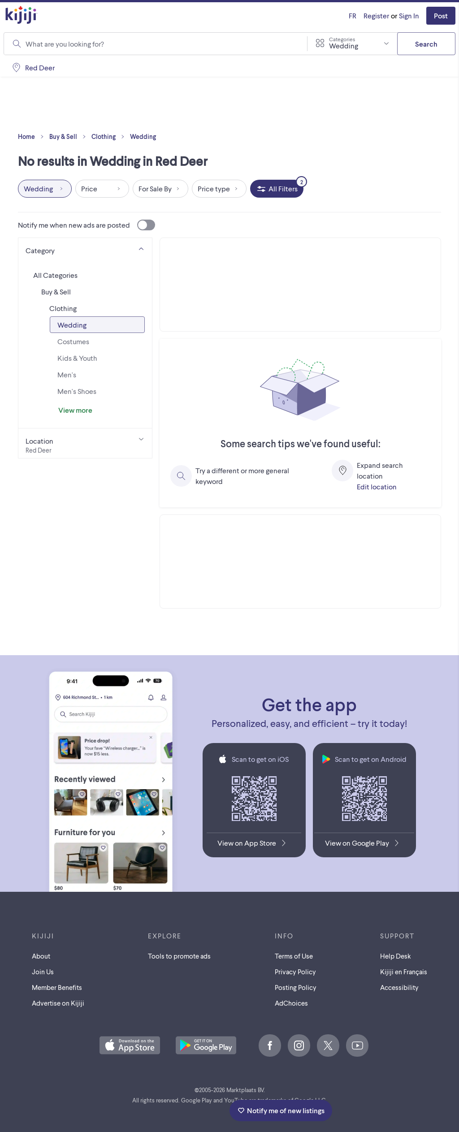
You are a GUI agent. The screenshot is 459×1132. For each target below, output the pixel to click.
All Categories (55, 275)
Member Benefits (57, 987)
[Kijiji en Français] (352, 15)
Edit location (377, 486)
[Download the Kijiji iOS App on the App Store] (254, 845)
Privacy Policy (295, 972)
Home (33, 136)
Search (426, 43)
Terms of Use (294, 956)
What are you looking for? (65, 43)
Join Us (43, 972)
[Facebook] (270, 1045)
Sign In (409, 15)
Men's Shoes (76, 391)
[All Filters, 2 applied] (276, 189)
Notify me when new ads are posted (86, 225)
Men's (66, 374)
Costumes (73, 341)
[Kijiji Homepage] (21, 15)
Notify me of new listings (281, 1110)
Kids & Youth (77, 358)
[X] (328, 1045)
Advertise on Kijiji (58, 1003)
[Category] (85, 248)
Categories (342, 39)
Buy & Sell (69, 136)
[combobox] (160, 44)
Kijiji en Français (403, 972)
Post (441, 15)
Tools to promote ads (179, 956)
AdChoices (291, 1003)
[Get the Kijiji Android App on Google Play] (364, 845)
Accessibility (399, 987)
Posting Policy (295, 987)
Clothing (109, 136)
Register (376, 15)
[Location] (85, 443)
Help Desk (395, 956)
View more (75, 410)
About (41, 956)
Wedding (143, 136)
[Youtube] (357, 1045)
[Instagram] (299, 1045)
